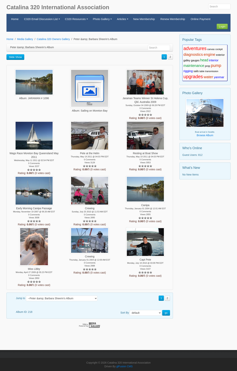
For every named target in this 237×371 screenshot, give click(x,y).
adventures (195, 48)
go (166, 312)
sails (196, 71)
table (201, 71)
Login (222, 26)
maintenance (193, 66)
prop (207, 65)
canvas (211, 49)
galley (186, 60)
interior (213, 60)
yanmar (219, 77)
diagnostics (193, 54)
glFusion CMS (124, 366)
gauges (195, 60)
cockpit (219, 49)
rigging (188, 71)
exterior (220, 54)
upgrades (193, 76)
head (204, 60)
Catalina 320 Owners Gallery (53, 39)
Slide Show (15, 57)
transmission (211, 71)
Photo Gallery (103, 20)
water (208, 77)
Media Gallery (25, 39)
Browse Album (205, 135)
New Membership (144, 19)
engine (209, 54)
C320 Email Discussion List (42, 20)
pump (216, 65)
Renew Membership (172, 19)
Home (15, 19)
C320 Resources (77, 20)
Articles (123, 20)
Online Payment (201, 19)
